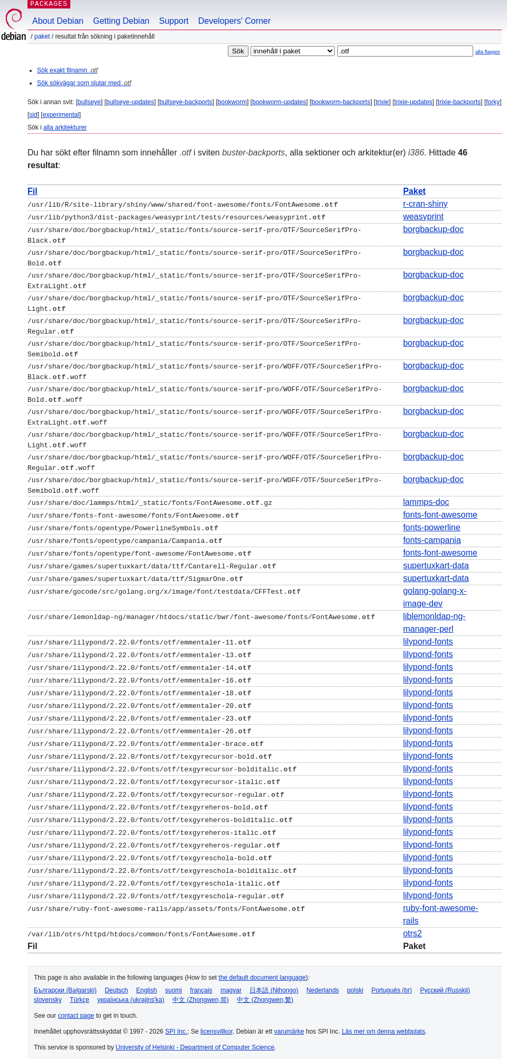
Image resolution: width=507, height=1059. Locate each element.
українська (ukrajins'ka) (130, 993)
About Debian (58, 20)
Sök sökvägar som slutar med (84, 83)
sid (33, 114)
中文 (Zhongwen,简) (200, 993)
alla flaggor (487, 51)
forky (493, 102)
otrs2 (412, 927)
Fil (32, 191)
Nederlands (323, 984)
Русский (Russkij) (445, 984)
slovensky (48, 993)
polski (355, 984)
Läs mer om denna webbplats (383, 1025)
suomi (173, 984)
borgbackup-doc (433, 229)
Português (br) (391, 984)
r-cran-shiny (425, 203)
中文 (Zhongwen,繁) (265, 993)
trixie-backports (459, 102)
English (146, 984)
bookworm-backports (340, 102)
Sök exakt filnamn (67, 70)
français (201, 984)
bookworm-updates (279, 102)
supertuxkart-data (436, 559)
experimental (61, 114)
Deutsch (116, 984)
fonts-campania (431, 533)
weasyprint (423, 216)
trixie (382, 102)
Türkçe (79, 993)
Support (174, 20)
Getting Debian (121, 20)
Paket (42, 36)
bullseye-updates (130, 102)
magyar (231, 984)
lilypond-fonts (428, 635)
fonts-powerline (431, 521)
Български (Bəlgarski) (65, 984)
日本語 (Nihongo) (274, 984)
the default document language (262, 971)
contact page (76, 1009)
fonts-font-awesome (440, 508)
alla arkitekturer (65, 127)
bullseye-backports (186, 102)
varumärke (289, 1025)
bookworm (232, 102)
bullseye (89, 102)
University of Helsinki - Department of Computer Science (195, 1041)
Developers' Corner (234, 20)
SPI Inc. (176, 1025)
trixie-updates (413, 102)
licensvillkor (216, 1025)
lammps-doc (426, 495)
